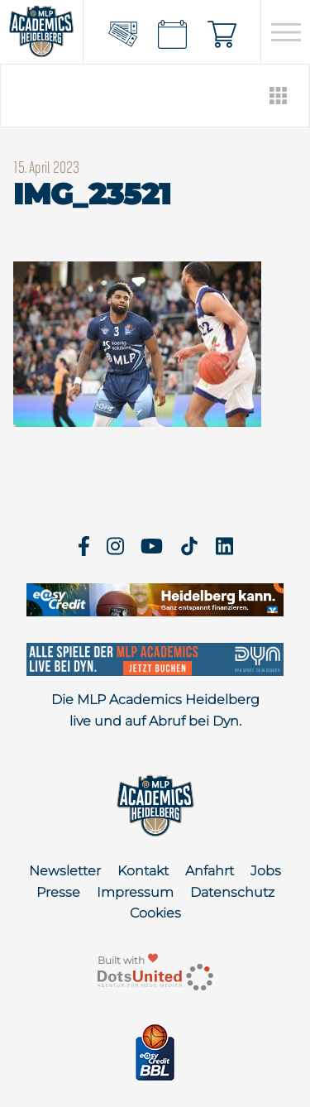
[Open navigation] (285, 32)
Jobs (265, 871)
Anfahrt (209, 871)
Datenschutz (232, 892)
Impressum (135, 892)
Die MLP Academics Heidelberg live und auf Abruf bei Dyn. (155, 710)
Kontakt (143, 871)
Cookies (155, 913)
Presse (58, 892)
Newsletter (65, 871)
